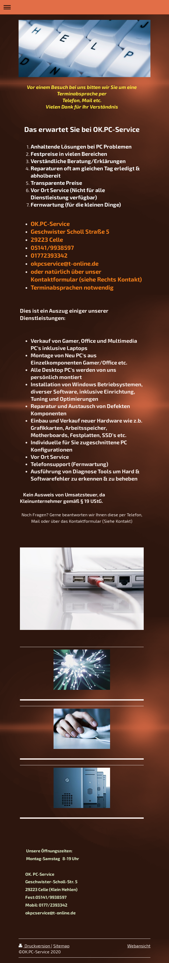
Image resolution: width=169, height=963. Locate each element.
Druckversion (35, 945)
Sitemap (61, 945)
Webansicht (138, 945)
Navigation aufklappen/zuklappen (84, 7)
